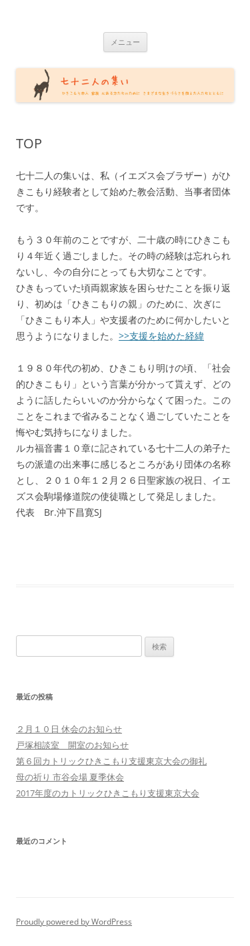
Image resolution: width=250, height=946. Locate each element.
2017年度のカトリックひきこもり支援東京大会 (107, 793)
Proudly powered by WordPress (74, 921)
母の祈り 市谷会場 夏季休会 (70, 777)
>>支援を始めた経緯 (161, 335)
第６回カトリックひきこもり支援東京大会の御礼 (111, 761)
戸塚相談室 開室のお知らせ (72, 745)
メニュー (125, 42)
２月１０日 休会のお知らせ (69, 729)
